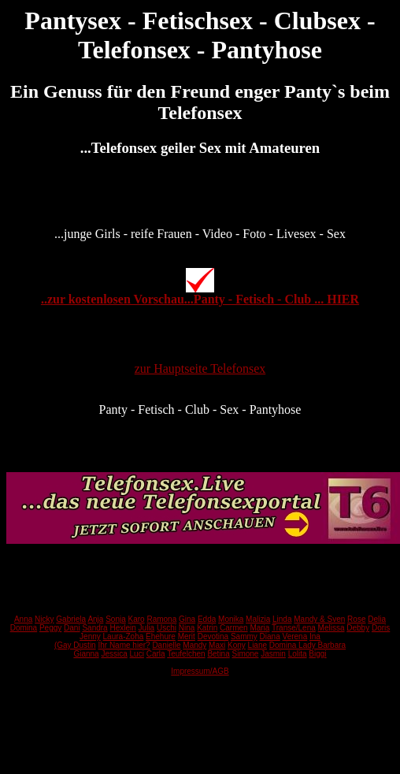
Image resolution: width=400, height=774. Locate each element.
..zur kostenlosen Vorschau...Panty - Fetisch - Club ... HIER (200, 299)
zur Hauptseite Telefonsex (200, 368)
